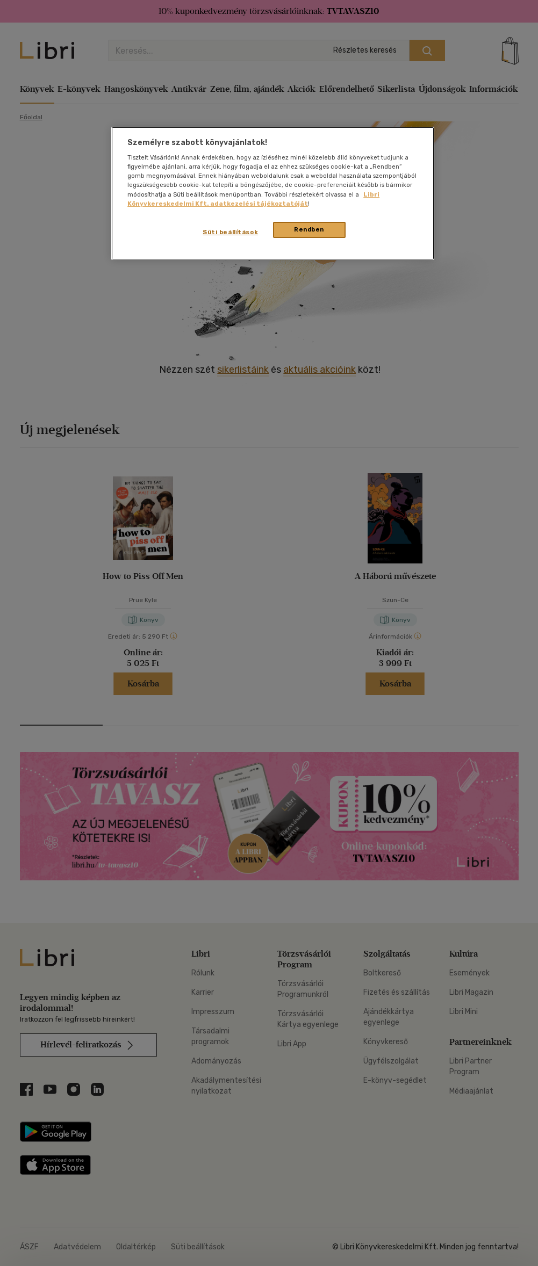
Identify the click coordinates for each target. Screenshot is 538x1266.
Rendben (309, 229)
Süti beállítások (230, 232)
